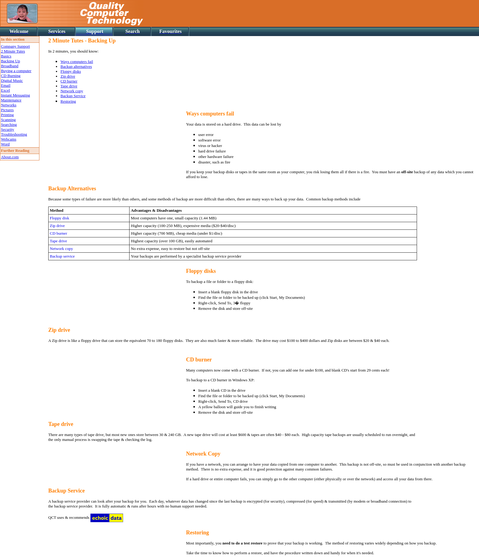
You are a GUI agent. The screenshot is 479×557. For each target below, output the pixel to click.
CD (190, 360)
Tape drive (68, 86)
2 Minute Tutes (13, 51)
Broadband (9, 66)
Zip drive (67, 76)
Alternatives (82, 188)
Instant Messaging (15, 95)
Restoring (68, 101)
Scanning (8, 119)
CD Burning (10, 75)
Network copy (71, 91)
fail (230, 114)
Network (196, 454)
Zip (52, 330)
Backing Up (10, 61)
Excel (5, 90)
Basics (6, 56)
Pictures (7, 110)
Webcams (8, 139)
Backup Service (73, 95)
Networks (8, 105)
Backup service (62, 256)
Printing (7, 114)
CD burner (68, 81)
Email (5, 85)
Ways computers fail (76, 61)
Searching (9, 124)
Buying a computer (16, 70)
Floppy (194, 271)
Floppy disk (59, 218)
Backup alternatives (76, 66)
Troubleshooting (14, 134)
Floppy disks (70, 71)
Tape (54, 424)
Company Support (15, 46)
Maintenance (11, 100)
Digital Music (12, 80)
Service (76, 491)
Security (7, 129)
